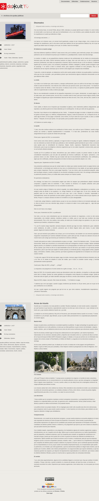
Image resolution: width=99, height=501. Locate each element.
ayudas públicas (4, 342)
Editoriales (75, 1)
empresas (18, 64)
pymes (14, 66)
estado (2, 349)
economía (12, 64)
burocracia (12, 342)
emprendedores (16, 346)
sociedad (2, 351)
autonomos (21, 62)
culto (1, 344)
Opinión (21, 57)
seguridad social (20, 66)
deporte (17, 344)
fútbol (5, 349)
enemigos (25, 64)
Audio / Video (7, 57)
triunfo (15, 351)
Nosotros (94, 1)
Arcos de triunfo (41, 303)
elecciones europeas (5, 346)
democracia (11, 344)
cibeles (18, 342)
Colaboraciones (84, 1)
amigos (15, 62)
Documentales (65, 1)
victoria (20, 351)
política (23, 349)
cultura (5, 344)
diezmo (7, 64)
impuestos (8, 66)
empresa (23, 346)
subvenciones (4, 68)
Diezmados (39, 23)
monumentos (11, 349)
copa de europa (25, 342)
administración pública (6, 62)
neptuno (18, 349)
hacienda (2, 66)
